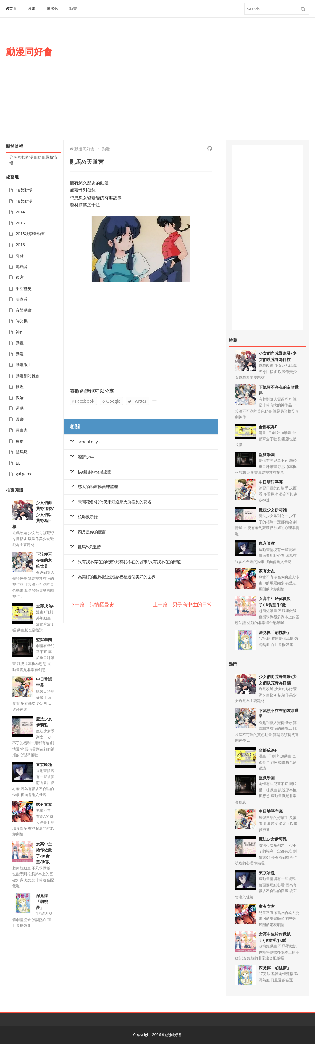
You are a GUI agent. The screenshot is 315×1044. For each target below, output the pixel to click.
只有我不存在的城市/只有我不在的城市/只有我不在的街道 (129, 561)
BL (18, 463)
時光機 (22, 321)
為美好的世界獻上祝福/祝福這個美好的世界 (116, 576)
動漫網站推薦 (28, 375)
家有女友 (44, 804)
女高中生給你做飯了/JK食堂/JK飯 (44, 853)
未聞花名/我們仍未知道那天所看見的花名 (114, 501)
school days (89, 442)
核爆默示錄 (88, 517)
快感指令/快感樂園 (94, 472)
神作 (20, 332)
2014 (20, 212)
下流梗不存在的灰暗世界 (44, 560)
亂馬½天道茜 (89, 547)
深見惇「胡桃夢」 (42, 901)
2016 (20, 244)
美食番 (22, 299)
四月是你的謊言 (92, 532)
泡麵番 (22, 266)
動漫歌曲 (24, 364)
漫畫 (32, 8)
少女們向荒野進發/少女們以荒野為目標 (277, 356)
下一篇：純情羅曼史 (92, 605)
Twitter (137, 401)
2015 (20, 223)
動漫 (20, 354)
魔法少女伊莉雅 (44, 722)
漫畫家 (22, 430)
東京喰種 (44, 764)
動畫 (73, 8)
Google (111, 401)
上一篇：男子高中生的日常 (182, 605)
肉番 (20, 255)
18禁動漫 (24, 201)
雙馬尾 (22, 452)
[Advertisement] (198, 85)
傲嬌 (20, 397)
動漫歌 (52, 8)
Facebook (83, 401)
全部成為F (45, 606)
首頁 (11, 8)
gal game (24, 474)
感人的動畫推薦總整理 (98, 486)
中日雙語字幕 (271, 482)
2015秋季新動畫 (30, 233)
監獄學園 (44, 639)
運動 (20, 408)
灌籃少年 (86, 457)
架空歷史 (24, 288)
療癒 (20, 441)
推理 (20, 386)
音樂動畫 (24, 310)
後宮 (20, 277)
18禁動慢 (24, 190)
